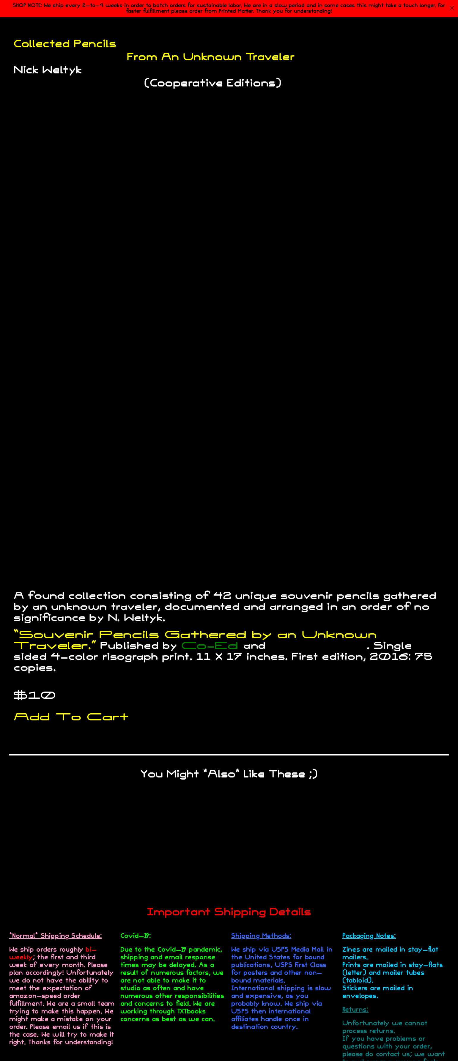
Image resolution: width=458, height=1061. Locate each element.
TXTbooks (318, 646)
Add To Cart (71, 717)
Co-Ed (209, 646)
